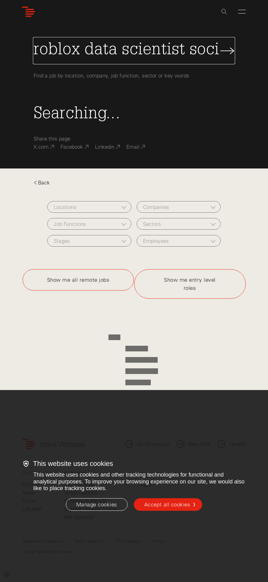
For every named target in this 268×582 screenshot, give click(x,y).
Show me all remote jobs (78, 280)
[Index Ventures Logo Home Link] (28, 12)
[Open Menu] (242, 11)
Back (42, 182)
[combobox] (89, 207)
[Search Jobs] (134, 51)
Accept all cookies (167, 504)
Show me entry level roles (190, 284)
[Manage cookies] (97, 504)
